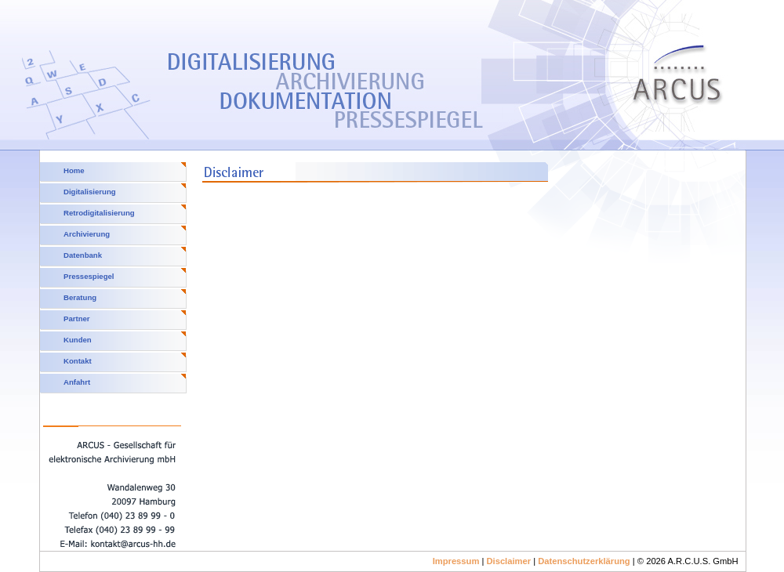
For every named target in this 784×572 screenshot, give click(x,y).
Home (74, 170)
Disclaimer (508, 561)
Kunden (78, 339)
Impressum (456, 561)
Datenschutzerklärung (584, 561)
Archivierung (87, 234)
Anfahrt (77, 382)
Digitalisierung (90, 191)
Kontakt (78, 361)
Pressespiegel (89, 276)
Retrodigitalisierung (99, 212)
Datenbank (83, 255)
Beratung (80, 297)
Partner (77, 318)
